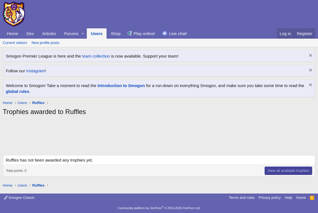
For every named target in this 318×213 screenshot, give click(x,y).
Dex (30, 33)
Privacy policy (270, 197)
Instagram (35, 70)
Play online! (144, 33)
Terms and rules (242, 197)
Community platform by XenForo (159, 208)
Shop (115, 33)
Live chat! (178, 33)
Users (97, 33)
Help (288, 197)
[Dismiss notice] (309, 56)
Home (12, 33)
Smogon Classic (19, 197)
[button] (83, 33)
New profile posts (45, 43)
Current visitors (15, 43)
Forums (71, 33)
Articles (49, 33)
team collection (96, 56)
